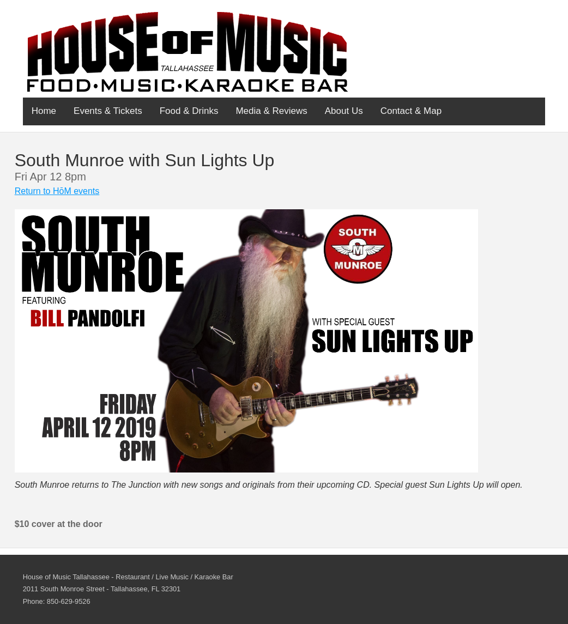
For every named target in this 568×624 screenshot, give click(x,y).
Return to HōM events (57, 191)
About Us (344, 111)
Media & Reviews (271, 111)
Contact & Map (411, 111)
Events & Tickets (108, 111)
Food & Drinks (189, 111)
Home (44, 111)
